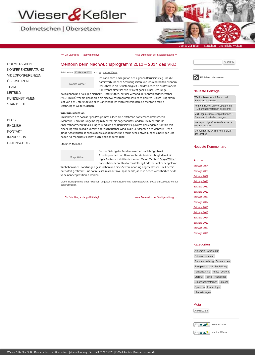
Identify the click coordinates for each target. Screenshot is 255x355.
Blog (11, 120)
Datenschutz (19, 143)
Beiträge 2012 (200, 228)
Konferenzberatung (25, 69)
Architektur (213, 251)
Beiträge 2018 (200, 197)
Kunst (216, 271)
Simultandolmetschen (205, 282)
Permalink (70, 184)
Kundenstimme (202, 271)
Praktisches (220, 276)
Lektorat (225, 271)
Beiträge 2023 (200, 171)
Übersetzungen (202, 292)
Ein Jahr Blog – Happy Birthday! (80, 54)
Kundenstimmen (21, 98)
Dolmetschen (19, 64)
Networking (125, 181)
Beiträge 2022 (200, 176)
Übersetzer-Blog (188, 45)
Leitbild (14, 92)
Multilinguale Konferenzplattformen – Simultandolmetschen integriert (213, 116)
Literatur (198, 276)
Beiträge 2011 (200, 233)
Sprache (224, 282)
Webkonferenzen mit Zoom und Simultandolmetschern (211, 99)
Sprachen (199, 287)
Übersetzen (18, 81)
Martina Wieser (110, 72)
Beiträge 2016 (200, 207)
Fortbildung (221, 266)
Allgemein (95, 181)
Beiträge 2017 (200, 202)
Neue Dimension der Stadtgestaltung (156, 54)
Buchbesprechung (204, 261)
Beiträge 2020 (200, 186)
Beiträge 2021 (200, 181)
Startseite (16, 104)
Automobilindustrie (204, 256)
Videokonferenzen (24, 75)
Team (11, 87)
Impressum (16, 137)
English (14, 125)
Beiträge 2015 (200, 212)
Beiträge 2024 (200, 166)
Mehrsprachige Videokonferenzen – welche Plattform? (213, 124)
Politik (208, 276)
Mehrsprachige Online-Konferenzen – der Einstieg (214, 132)
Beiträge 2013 (200, 222)
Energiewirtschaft (203, 266)
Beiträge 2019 (200, 191)
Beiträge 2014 (200, 217)
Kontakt (14, 131)
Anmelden (201, 310)
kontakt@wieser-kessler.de (139, 352)
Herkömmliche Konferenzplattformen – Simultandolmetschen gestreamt (213, 107)
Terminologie (213, 287)
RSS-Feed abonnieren (212, 77)
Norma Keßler (210, 324)
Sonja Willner (167, 159)
